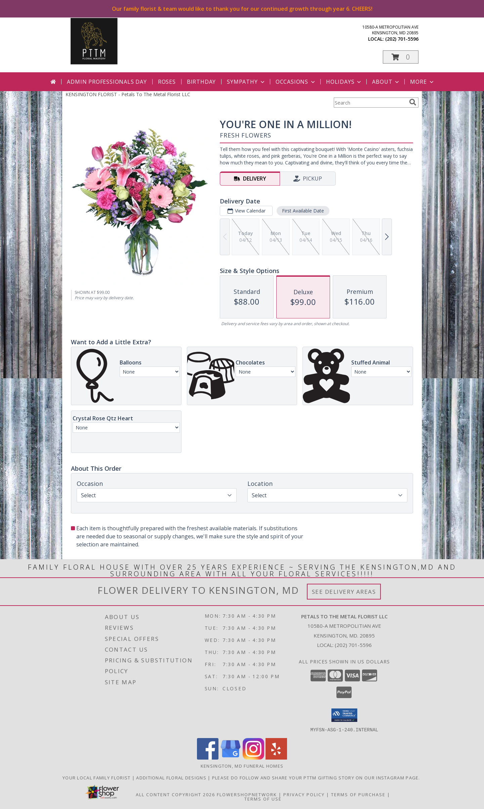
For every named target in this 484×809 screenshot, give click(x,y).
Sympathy (246, 81)
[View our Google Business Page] (230, 757)
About (386, 81)
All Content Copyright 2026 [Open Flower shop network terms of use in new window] (175, 794)
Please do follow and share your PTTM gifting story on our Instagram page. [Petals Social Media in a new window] (316, 777)
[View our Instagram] (253, 757)
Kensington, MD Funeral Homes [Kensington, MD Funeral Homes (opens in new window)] (242, 766)
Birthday (201, 81)
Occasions (296, 81)
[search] (412, 102)
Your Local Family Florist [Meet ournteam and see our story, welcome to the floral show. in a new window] (97, 777)
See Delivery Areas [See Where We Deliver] (344, 591)
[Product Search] (370, 102)
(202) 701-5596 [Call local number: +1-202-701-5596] (401, 39)
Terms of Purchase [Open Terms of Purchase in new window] (358, 794)
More (422, 81)
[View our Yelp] (276, 757)
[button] (400, 57)
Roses (167, 81)
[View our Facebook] (207, 757)
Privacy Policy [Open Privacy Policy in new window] (304, 794)
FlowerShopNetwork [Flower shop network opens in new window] (247, 794)
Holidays (344, 81)
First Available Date (303, 210)
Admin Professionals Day (107, 81)
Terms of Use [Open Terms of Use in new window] (263, 799)
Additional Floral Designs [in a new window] (172, 777)
